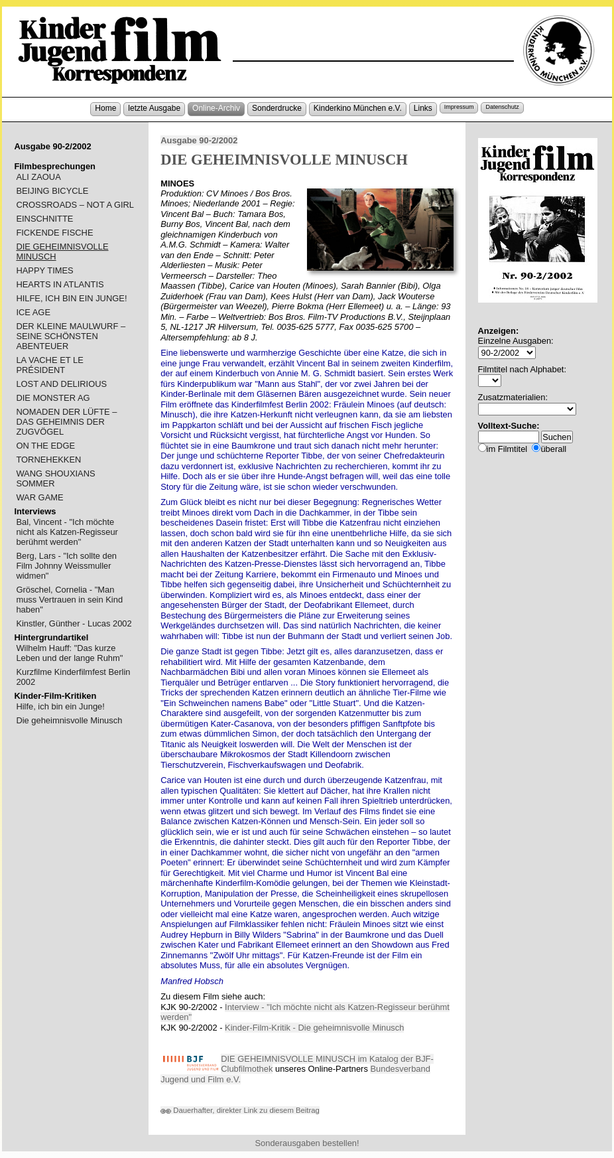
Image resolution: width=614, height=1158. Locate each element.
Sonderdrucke (277, 108)
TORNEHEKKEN (48, 460)
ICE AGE (33, 312)
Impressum (459, 107)
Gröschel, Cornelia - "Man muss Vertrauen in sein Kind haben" (69, 600)
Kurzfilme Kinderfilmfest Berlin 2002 (73, 677)
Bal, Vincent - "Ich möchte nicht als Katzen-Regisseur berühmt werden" (67, 532)
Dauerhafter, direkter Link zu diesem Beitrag (240, 1110)
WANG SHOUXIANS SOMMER (55, 478)
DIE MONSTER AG (53, 398)
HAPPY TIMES (44, 270)
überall (553, 449)
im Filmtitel (507, 449)
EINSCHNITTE (44, 219)
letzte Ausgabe (154, 108)
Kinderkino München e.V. (358, 108)
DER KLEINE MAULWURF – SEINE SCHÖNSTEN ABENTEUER (70, 336)
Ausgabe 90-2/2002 (198, 140)
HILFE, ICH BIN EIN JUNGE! (71, 298)
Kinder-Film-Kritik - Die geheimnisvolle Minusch (314, 1028)
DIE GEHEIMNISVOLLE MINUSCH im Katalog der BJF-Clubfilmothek (327, 1064)
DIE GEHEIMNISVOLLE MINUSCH (62, 251)
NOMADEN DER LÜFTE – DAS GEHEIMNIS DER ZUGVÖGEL (66, 422)
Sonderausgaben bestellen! (307, 1143)
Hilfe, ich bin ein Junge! (60, 706)
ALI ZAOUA (38, 177)
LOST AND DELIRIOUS (61, 384)
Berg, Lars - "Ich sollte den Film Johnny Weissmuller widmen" (66, 566)
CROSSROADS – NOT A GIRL (75, 205)
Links (423, 108)
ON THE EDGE (45, 446)
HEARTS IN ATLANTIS (59, 284)
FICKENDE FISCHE (54, 233)
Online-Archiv (216, 108)
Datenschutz (502, 107)
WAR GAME (39, 497)
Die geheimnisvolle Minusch (69, 720)
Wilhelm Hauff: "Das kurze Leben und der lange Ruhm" (69, 653)
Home (105, 108)
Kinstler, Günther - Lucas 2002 (73, 623)
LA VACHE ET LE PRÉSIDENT (49, 365)
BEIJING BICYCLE (52, 191)
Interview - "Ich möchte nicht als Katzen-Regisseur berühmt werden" (305, 1012)
